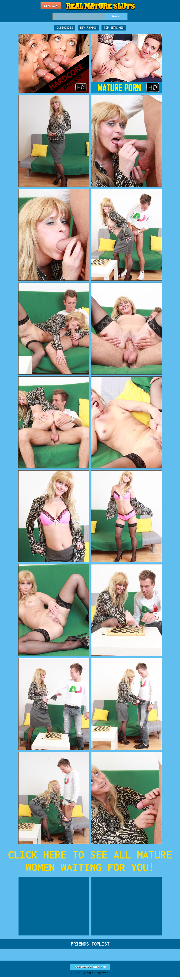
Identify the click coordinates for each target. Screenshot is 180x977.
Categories (64, 27)
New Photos (88, 27)
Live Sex (50, 6)
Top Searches (114, 27)
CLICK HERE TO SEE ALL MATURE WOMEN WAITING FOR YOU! (90, 860)
